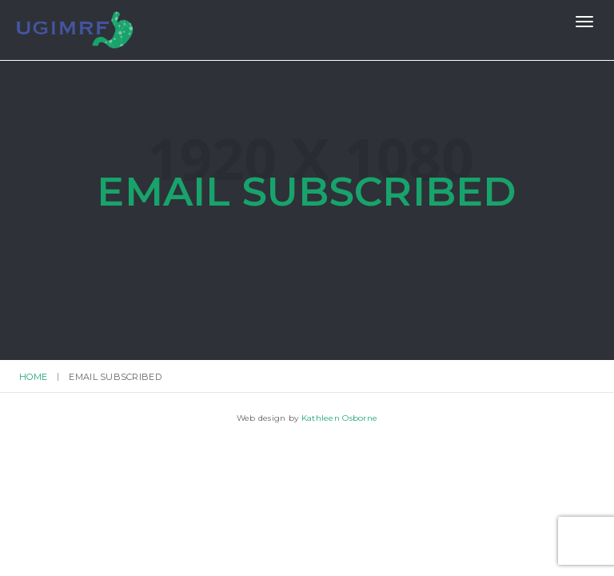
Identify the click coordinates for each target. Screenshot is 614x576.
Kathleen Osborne (339, 418)
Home (33, 376)
